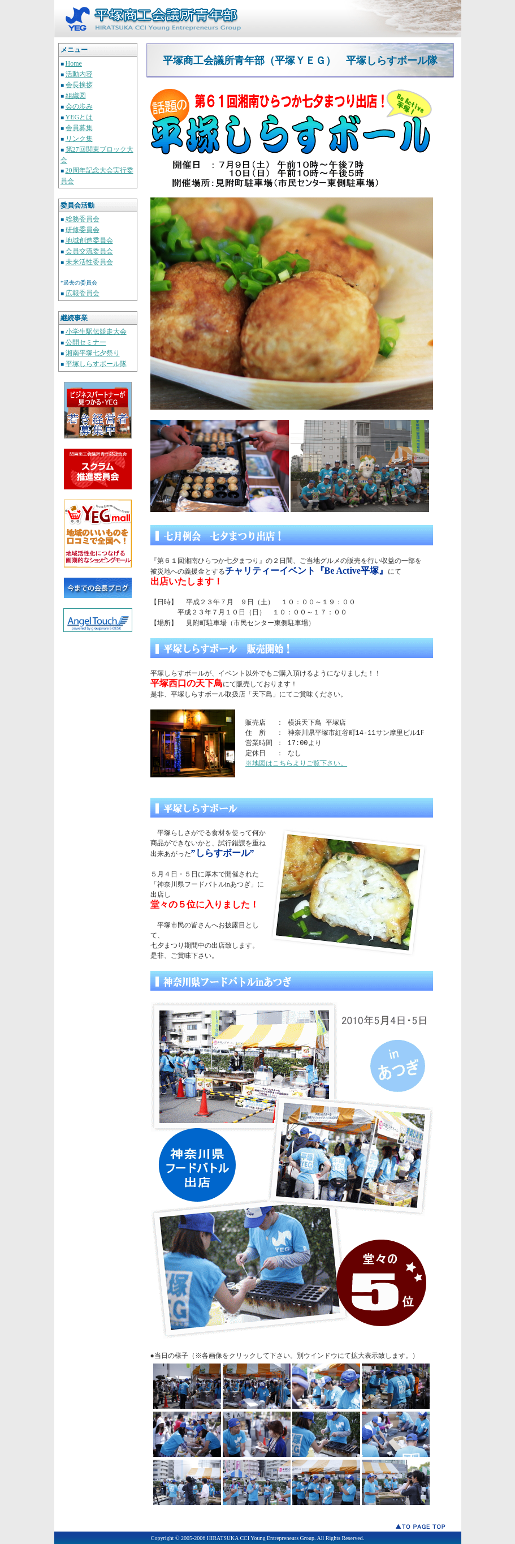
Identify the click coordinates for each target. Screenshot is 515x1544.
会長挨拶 (79, 85)
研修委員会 (82, 230)
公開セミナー (86, 342)
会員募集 (79, 128)
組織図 (76, 96)
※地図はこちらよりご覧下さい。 (296, 763)
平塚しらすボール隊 (96, 364)
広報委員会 (82, 293)
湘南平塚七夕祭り (93, 353)
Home (74, 63)
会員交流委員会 (89, 251)
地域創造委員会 (89, 240)
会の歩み (79, 106)
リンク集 (79, 139)
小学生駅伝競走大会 (96, 332)
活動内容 (79, 74)
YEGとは (79, 117)
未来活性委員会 (89, 262)
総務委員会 (82, 219)
